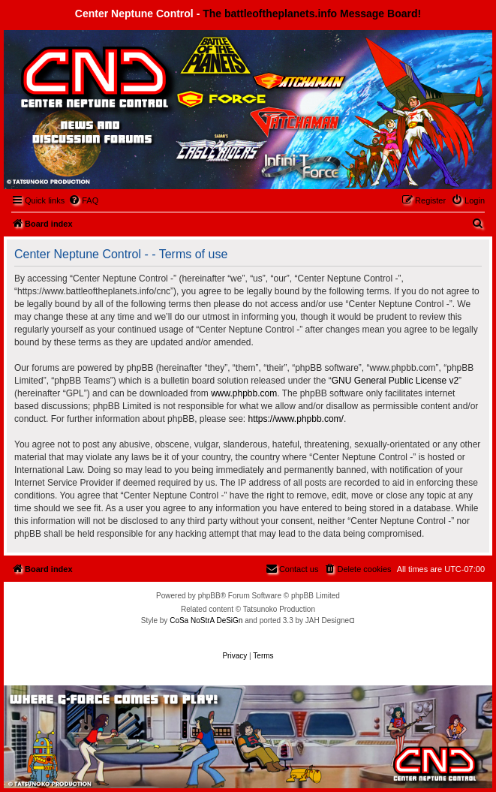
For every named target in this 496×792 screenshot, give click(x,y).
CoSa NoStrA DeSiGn (206, 620)
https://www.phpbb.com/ (296, 419)
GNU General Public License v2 (395, 380)
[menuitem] (83, 200)
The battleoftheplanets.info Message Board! (312, 14)
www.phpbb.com (244, 393)
